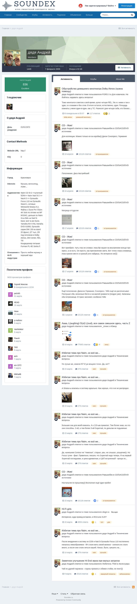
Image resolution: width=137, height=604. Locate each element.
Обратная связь (78, 594)
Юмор (114, 326)
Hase (16, 311)
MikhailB (17, 374)
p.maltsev (18, 320)
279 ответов (81, 369)
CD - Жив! (67, 125)
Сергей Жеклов (20, 284)
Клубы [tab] (93, 79)
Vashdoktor (18, 329)
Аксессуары (124, 564)
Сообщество (21, 15)
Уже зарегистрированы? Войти (100, 6)
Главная (8, 15)
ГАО (16, 347)
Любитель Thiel (109, 564)
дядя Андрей (68, 94)
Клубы (35, 15)
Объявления (75, 15)
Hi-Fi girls (66, 509)
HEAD (16, 302)
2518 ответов (81, 574)
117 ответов (93, 113)
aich (16, 356)
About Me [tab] (120, 79)
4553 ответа (81, 522)
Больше (89, 15)
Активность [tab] (66, 79)
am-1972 (17, 365)
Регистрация (126, 6)
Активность (47, 15)
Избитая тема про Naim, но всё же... (81, 353)
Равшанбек (107, 128)
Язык (55, 594)
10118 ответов (83, 154)
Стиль (64, 594)
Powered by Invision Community (68, 600)
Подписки (61, 15)
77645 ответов (82, 344)
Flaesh (17, 338)
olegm (105, 512)
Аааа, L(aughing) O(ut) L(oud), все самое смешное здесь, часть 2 (96, 323)
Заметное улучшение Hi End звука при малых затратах (91, 560)
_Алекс (105, 326)
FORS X (106, 94)
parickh (17, 293)
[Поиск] (114, 15)
